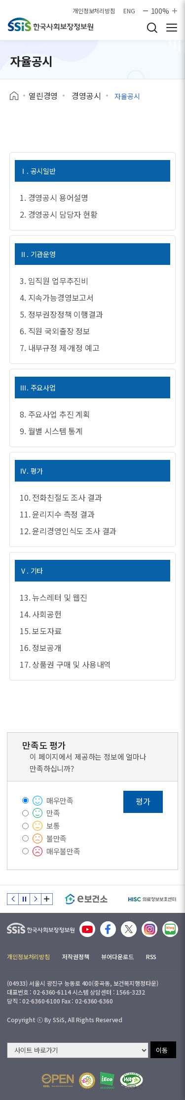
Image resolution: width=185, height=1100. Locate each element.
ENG (129, 11)
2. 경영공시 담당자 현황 (59, 214)
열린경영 (43, 95)
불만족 (56, 838)
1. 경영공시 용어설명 (54, 197)
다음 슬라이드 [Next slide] (35, 899)
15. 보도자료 (41, 631)
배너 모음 (47, 899)
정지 (24, 899)
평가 (143, 801)
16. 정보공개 (41, 647)
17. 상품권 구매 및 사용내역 (65, 664)
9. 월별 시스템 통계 (51, 431)
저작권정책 (75, 956)
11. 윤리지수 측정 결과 (57, 514)
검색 (152, 27)
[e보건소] (86, 899)
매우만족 (60, 800)
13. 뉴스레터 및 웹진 (53, 597)
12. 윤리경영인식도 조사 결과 (68, 531)
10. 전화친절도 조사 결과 (61, 497)
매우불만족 (63, 851)
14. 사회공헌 (41, 614)
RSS (151, 956)
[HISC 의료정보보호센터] (152, 899)
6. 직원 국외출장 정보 (55, 331)
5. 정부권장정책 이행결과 (61, 314)
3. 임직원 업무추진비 (54, 281)
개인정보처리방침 (94, 11)
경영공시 (86, 95)
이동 (162, 1050)
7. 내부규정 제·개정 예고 (60, 348)
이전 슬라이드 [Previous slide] (13, 899)
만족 (53, 813)
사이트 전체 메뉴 (171, 27)
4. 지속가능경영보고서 (57, 297)
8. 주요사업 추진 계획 (55, 414)
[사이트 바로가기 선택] (77, 1050)
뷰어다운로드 (117, 956)
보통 (53, 825)
